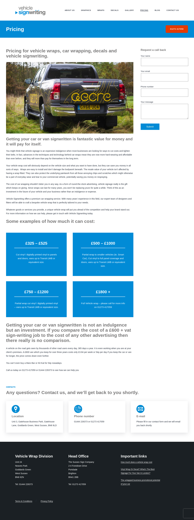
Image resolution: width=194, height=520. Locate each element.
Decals (115, 10)
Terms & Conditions (23, 501)
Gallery (129, 10)
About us (70, 10)
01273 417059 (177, 29)
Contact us (173, 10)
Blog (157, 10)
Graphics (86, 10)
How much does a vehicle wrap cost (136, 462)
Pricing (144, 10)
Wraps (100, 10)
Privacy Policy (47, 501)
